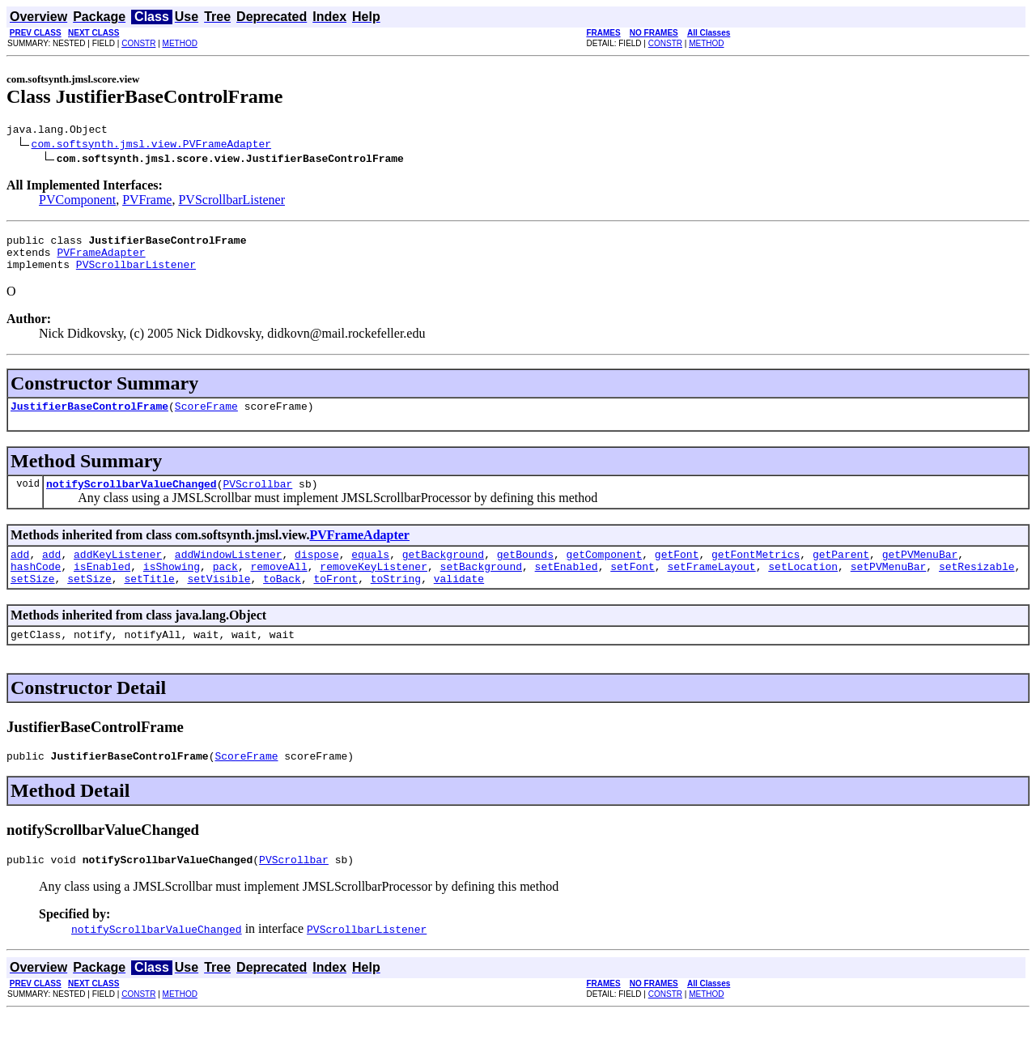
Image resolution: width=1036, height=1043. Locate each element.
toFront (336, 600)
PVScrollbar (257, 498)
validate (459, 600)
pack (225, 585)
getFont (677, 571)
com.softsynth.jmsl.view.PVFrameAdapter (151, 145)
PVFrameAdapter (101, 259)
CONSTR (138, 43)
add (20, 571)
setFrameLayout (711, 585)
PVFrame (147, 202)
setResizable (977, 585)
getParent (841, 571)
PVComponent (77, 202)
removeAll (278, 585)
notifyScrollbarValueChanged (131, 498)
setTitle (149, 600)
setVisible (218, 600)
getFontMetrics (755, 571)
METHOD (180, 43)
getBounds (525, 571)
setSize (33, 600)
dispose (317, 571)
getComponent (605, 571)
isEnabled (102, 585)
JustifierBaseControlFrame (89, 418)
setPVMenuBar (889, 585)
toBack (282, 600)
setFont (632, 585)
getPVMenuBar (920, 571)
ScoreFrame (206, 418)
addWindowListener (228, 571)
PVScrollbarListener (231, 202)
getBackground (443, 571)
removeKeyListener (373, 585)
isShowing (171, 585)
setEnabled (566, 585)
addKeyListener (118, 571)
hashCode (36, 585)
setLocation (803, 585)
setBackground (480, 585)
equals (370, 571)
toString (396, 600)
